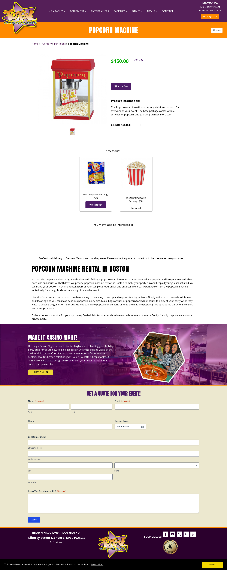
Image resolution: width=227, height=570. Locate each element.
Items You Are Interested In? (47, 491)
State (116, 470)
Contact (167, 11)
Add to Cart (121, 86)
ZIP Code (32, 482)
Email (122, 401)
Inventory (46, 43)
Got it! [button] (212, 564)
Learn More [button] (97, 564)
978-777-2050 (210, 3)
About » (152, 11)
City (29, 470)
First (30, 412)
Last (73, 412)
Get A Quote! (209, 16)
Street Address (35, 447)
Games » (137, 11)
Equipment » (78, 11)
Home (35, 43)
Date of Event (121, 421)
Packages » (120, 11)
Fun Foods (60, 43)
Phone (31, 421)
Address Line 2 (34, 459)
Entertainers (100, 11)
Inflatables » (56, 11)
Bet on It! (40, 372)
